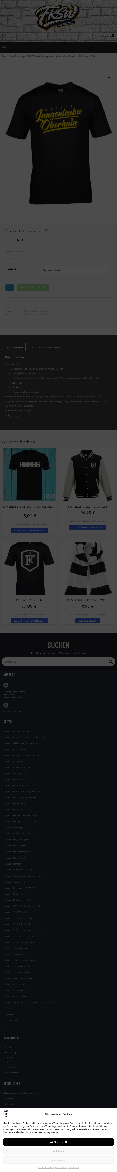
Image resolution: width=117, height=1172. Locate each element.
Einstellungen (58, 1160)
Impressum (73, 1167)
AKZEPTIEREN (58, 1142)
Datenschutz (61, 1167)
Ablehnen (58, 1151)
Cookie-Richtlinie (46, 1167)
